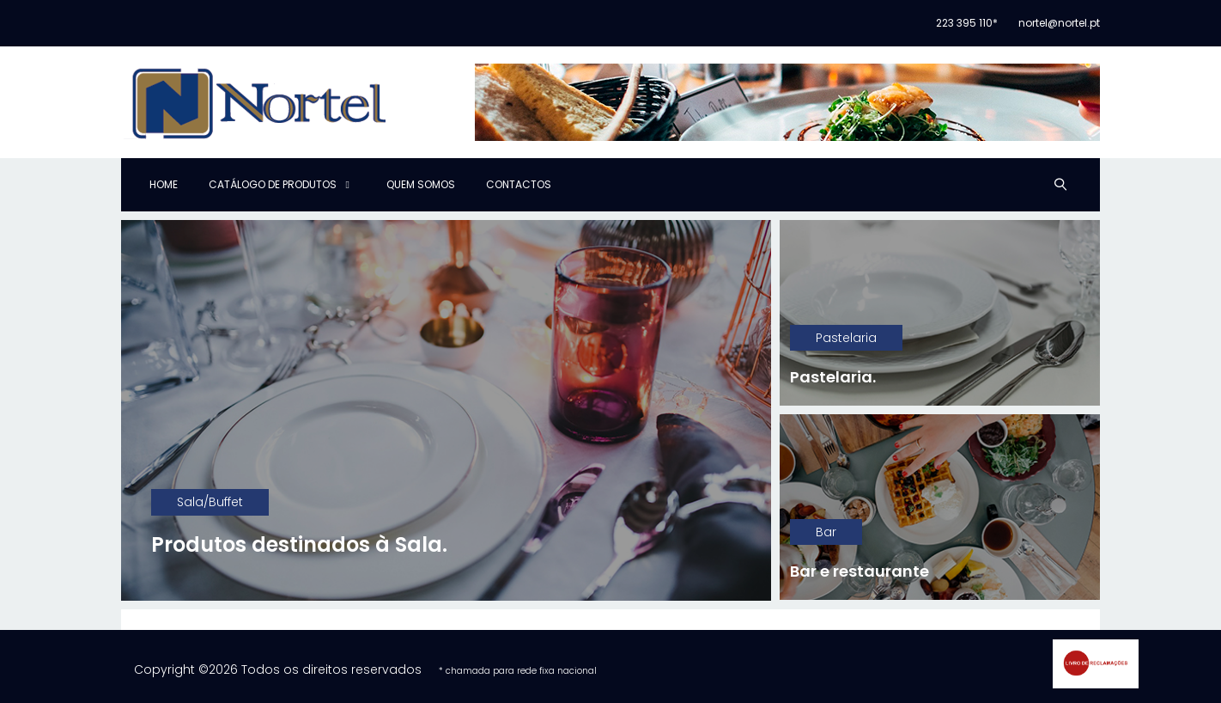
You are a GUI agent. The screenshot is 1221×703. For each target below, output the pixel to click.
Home (163, 184)
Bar (826, 532)
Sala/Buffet (210, 501)
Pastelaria (846, 337)
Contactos (518, 184)
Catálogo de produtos (273, 184)
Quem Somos (420, 184)
